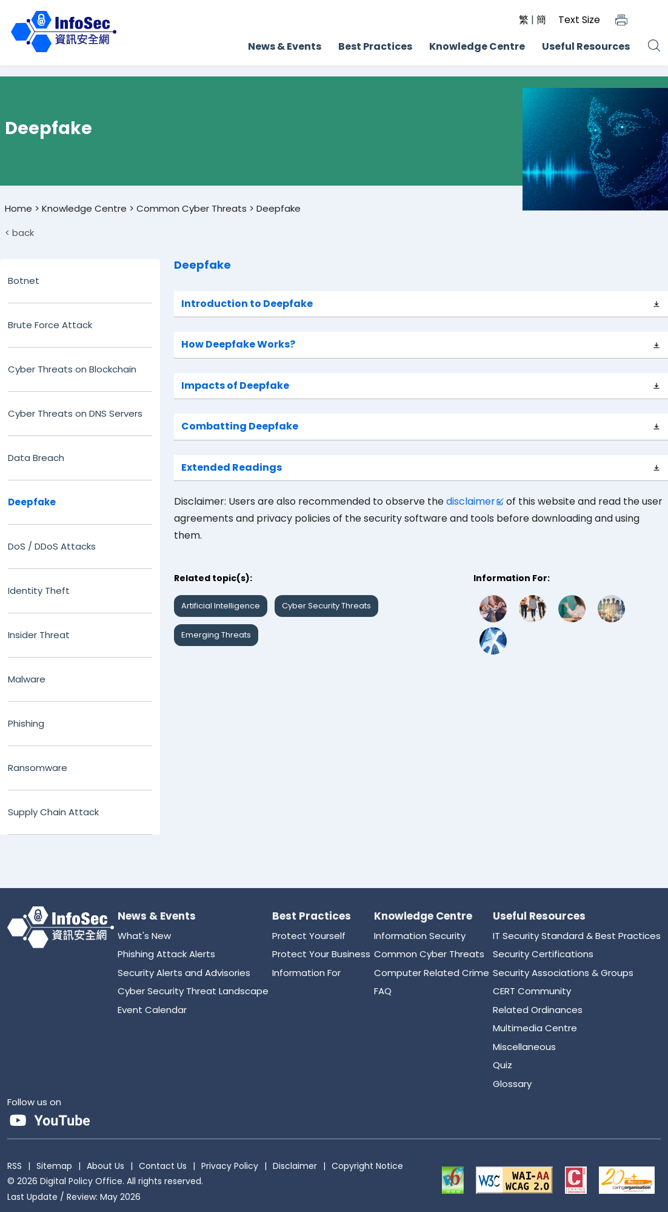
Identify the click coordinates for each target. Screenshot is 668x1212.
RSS (14, 1166)
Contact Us (163, 1166)
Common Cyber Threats (191, 208)
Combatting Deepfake (239, 426)
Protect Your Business (321, 954)
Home (18, 208)
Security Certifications (543, 954)
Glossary (512, 1083)
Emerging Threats (216, 635)
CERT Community (532, 991)
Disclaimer (295, 1166)
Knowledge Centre (477, 46)
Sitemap (54, 1166)
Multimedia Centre (535, 1028)
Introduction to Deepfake (247, 304)
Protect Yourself (309, 935)
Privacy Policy (229, 1166)
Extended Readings (231, 467)
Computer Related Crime (431, 972)
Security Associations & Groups (563, 972)
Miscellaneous (524, 1046)
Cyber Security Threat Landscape (193, 991)
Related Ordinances (538, 1009)
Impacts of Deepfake (235, 385)
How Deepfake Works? (238, 344)
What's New (144, 935)
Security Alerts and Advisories (184, 972)
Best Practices (375, 46)
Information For (306, 972)
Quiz (502, 1065)
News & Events (284, 46)
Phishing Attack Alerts (166, 954)
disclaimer (470, 501)
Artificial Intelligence (220, 605)
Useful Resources (586, 46)
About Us (105, 1166)
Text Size (579, 20)
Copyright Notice (367, 1166)
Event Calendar (152, 1009)
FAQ (383, 991)
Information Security (420, 935)
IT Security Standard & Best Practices (577, 935)
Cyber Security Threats (326, 605)
